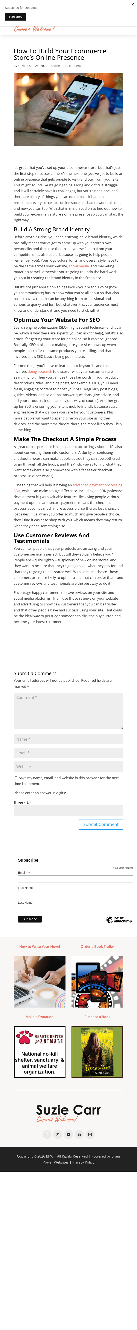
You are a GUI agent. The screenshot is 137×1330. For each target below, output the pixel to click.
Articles (56, 66)
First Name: (25, 888)
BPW (49, 1156)
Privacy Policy (83, 1162)
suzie (22, 66)
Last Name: (25, 902)
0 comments (73, 66)
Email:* (24, 873)
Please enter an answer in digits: (40, 793)
